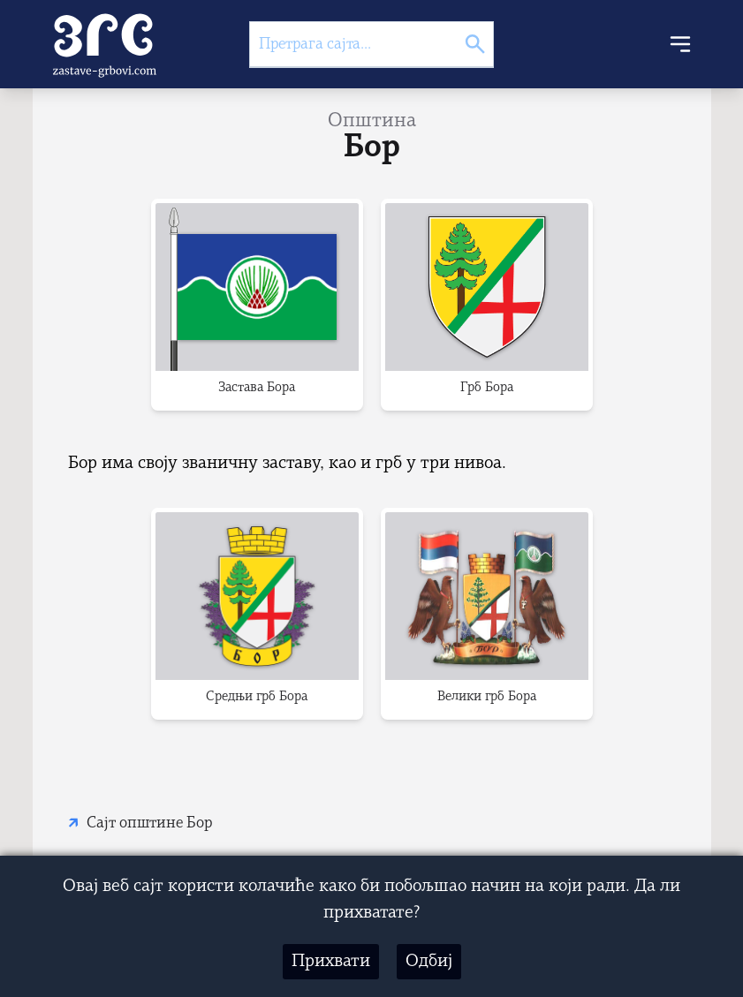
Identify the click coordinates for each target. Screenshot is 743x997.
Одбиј (429, 962)
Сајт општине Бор (149, 823)
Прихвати (331, 962)
